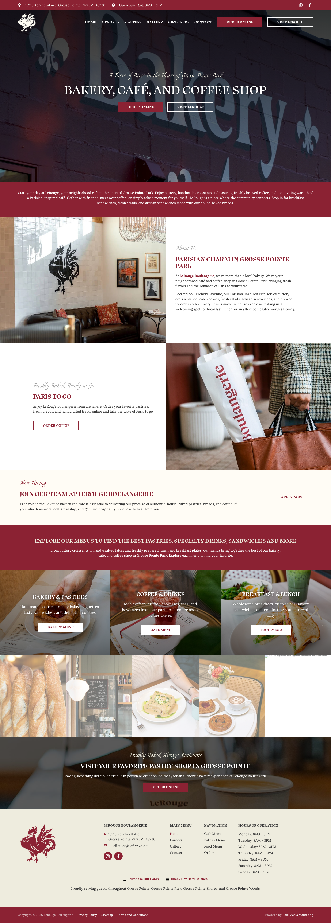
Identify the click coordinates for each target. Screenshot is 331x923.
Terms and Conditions (132, 915)
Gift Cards (178, 22)
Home (90, 22)
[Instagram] (301, 5)
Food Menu (213, 846)
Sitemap (107, 915)
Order (209, 852)
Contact (203, 22)
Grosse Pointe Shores (200, 888)
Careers (133, 22)
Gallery (155, 22)
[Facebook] (310, 5)
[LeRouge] (38, 843)
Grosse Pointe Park (166, 888)
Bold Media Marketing (297, 915)
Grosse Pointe (138, 888)
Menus (110, 22)
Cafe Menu (212, 834)
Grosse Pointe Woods (243, 888)
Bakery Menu (214, 840)
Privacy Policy (87, 915)
